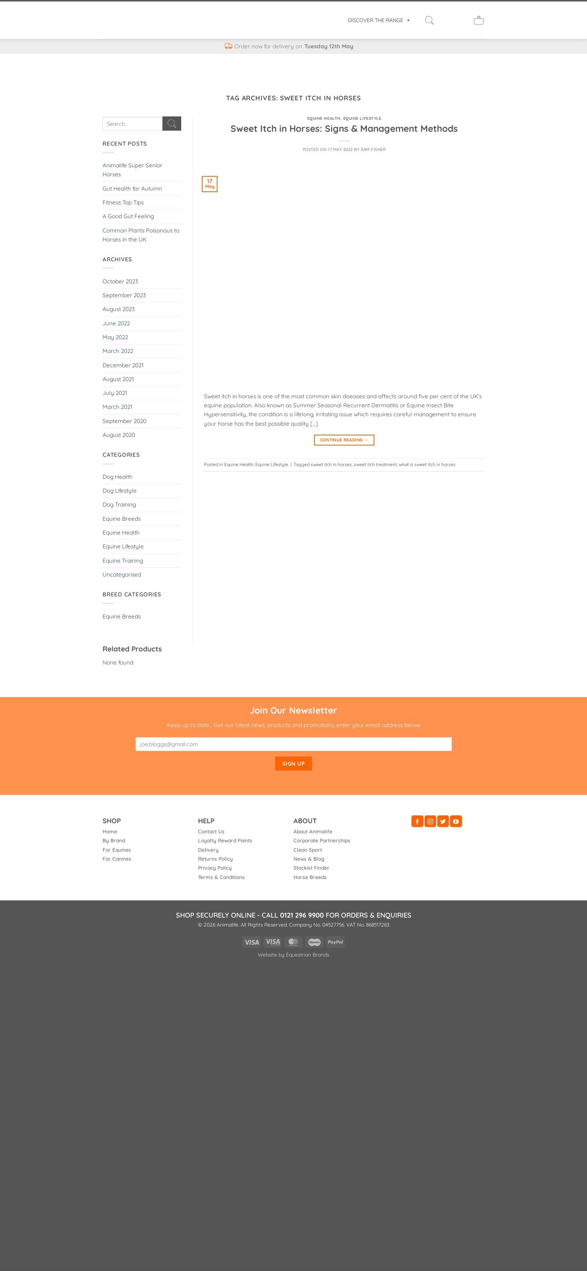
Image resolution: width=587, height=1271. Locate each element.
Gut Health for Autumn (132, 188)
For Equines (117, 849)
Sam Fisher (373, 149)
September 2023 (124, 295)
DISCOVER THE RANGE (379, 20)
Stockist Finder (311, 867)
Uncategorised (122, 574)
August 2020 (119, 434)
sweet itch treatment (375, 464)
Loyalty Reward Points (225, 840)
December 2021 (123, 365)
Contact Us (211, 831)
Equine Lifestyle (123, 546)
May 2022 (115, 337)
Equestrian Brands (307, 954)
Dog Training (119, 504)
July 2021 (115, 392)
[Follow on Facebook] (417, 821)
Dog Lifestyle (120, 490)
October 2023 (120, 281)
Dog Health (118, 476)
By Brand (114, 840)
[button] (429, 20)
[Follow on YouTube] (456, 821)
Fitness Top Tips (123, 202)
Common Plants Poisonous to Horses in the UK (141, 235)
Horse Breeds (310, 877)
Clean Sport (308, 849)
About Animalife (313, 831)
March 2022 (118, 351)
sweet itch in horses (331, 464)
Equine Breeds (122, 518)
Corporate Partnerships (322, 840)
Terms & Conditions (221, 877)
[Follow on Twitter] (443, 821)
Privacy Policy (215, 867)
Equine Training (123, 560)
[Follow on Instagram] (430, 821)
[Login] (445, 20)
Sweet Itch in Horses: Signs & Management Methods (344, 128)
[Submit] (171, 123)
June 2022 (116, 323)
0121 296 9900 (302, 915)
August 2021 (118, 379)
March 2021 (118, 406)
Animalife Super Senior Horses (132, 170)
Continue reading (344, 440)
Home (110, 831)
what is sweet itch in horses (427, 464)
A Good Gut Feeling (128, 216)
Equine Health (121, 532)
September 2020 (124, 421)
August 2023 (119, 309)
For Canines (117, 858)
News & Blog (309, 858)
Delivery (208, 849)
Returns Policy (215, 858)
